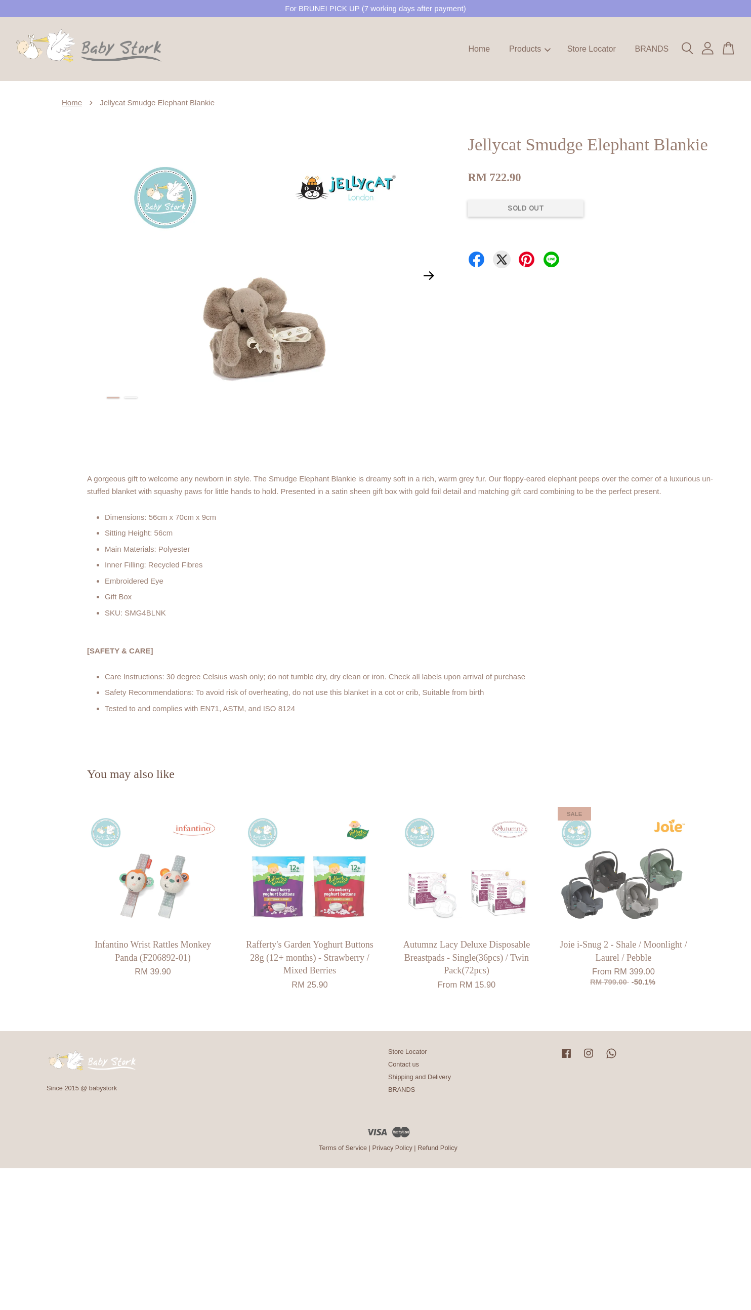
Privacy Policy (392, 1148)
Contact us (403, 1064)
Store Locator (591, 49)
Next (428, 275)
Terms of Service (343, 1148)
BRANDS (652, 49)
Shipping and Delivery (419, 1077)
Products (530, 49)
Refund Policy (437, 1148)
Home (479, 49)
